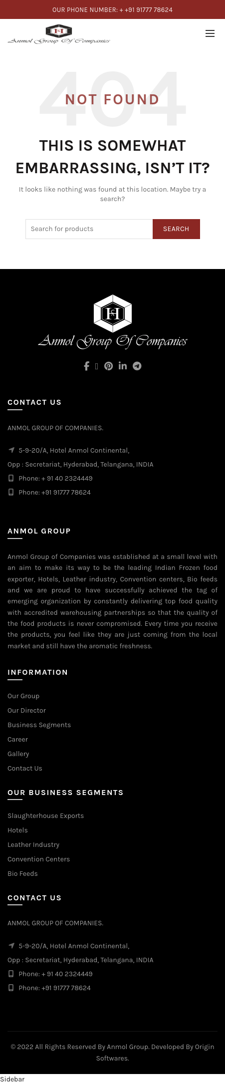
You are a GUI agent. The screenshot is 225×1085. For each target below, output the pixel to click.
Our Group (23, 696)
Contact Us (24, 768)
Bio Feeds (22, 873)
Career (17, 739)
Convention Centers (38, 859)
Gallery (18, 754)
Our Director (26, 710)
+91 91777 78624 (65, 988)
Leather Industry (33, 844)
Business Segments (39, 725)
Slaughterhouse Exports (45, 816)
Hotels (17, 830)
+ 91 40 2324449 (66, 974)
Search (176, 229)
